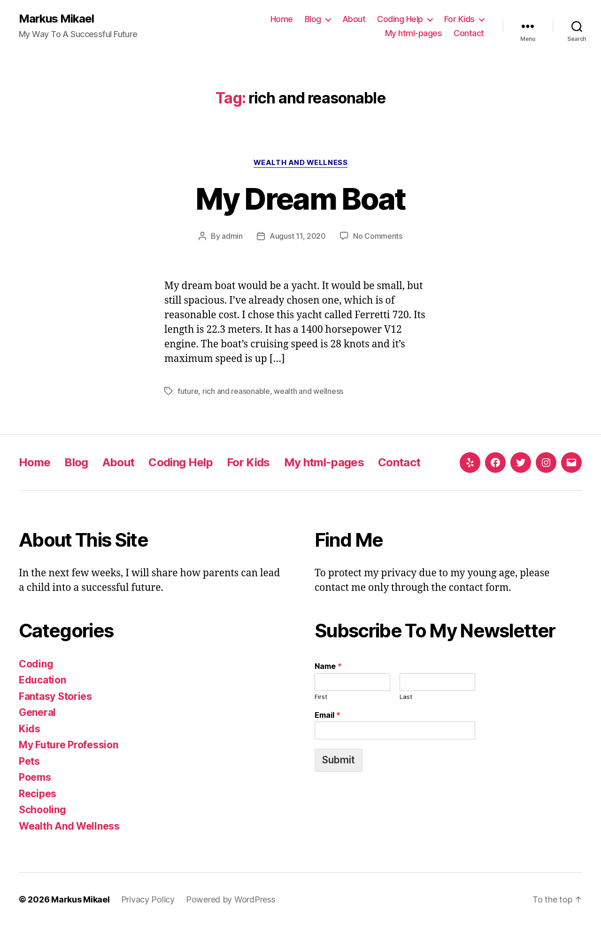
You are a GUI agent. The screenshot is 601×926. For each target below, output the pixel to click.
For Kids (459, 19)
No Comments (377, 236)
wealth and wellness (308, 391)
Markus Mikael (56, 18)
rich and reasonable (236, 391)
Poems (35, 777)
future (187, 391)
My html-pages (413, 33)
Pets (29, 761)
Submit (338, 760)
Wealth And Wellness (300, 162)
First (321, 696)
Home (281, 19)
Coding (36, 664)
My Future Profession (68, 745)
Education (42, 680)
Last (406, 696)
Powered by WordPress (231, 899)
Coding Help (400, 19)
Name (328, 666)
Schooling (42, 810)
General (37, 712)
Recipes (37, 794)
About (354, 19)
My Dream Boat (300, 198)
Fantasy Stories (55, 696)
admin (232, 236)
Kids (29, 729)
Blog (313, 19)
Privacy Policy (148, 899)
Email (327, 715)
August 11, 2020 (298, 236)
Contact (469, 33)
